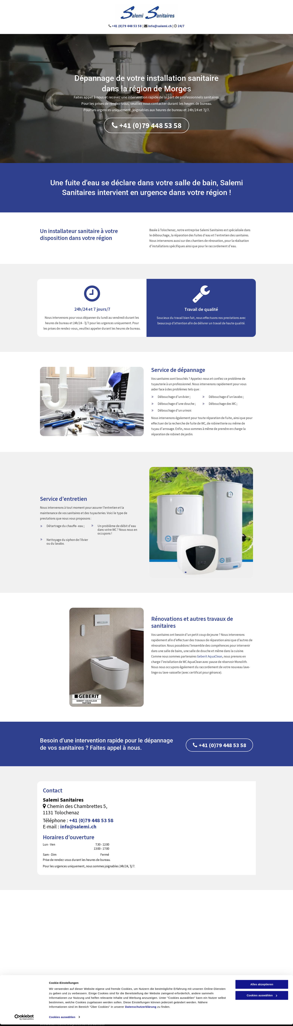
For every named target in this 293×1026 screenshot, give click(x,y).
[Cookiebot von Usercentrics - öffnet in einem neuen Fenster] (24, 1019)
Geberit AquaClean (209, 656)
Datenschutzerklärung (140, 1008)
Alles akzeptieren (261, 986)
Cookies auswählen (62, 1018)
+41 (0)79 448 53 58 (127, 26)
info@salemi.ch (160, 26)
